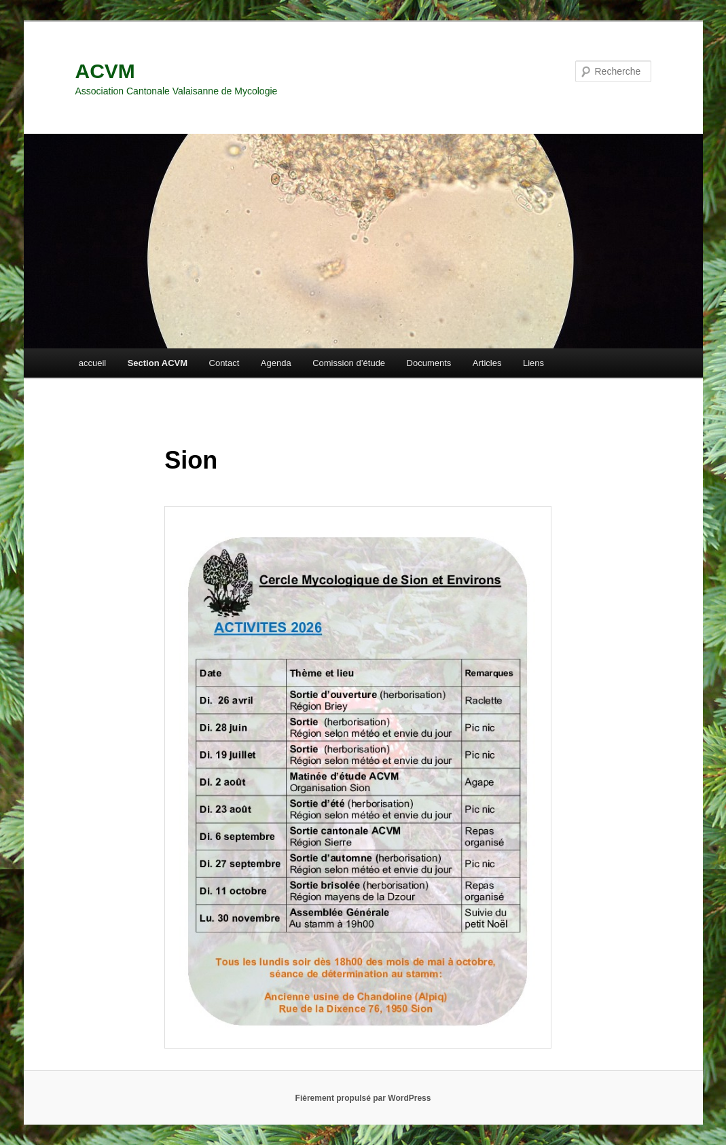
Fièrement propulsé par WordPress (363, 1098)
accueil (92, 363)
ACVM (105, 71)
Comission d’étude (348, 363)
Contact (224, 363)
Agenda (276, 363)
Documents (429, 363)
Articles (487, 363)
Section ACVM (157, 363)
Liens (533, 363)
